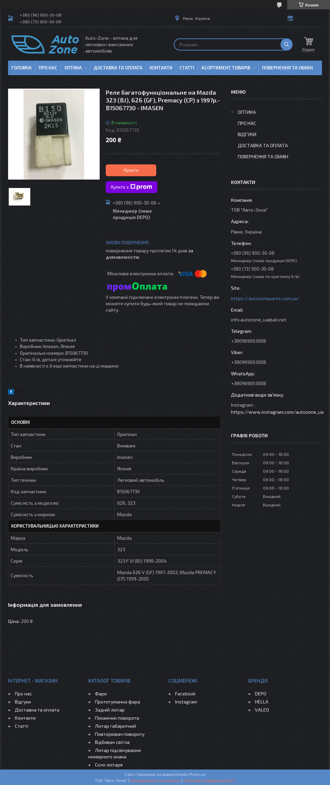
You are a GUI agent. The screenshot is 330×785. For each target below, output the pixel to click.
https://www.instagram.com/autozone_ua (277, 412)
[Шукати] (286, 44)
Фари (101, 693)
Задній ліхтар (110, 710)
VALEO (262, 710)
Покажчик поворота (117, 718)
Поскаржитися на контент (155, 780)
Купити (131, 170)
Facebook (185, 693)
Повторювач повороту (119, 734)
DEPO (260, 693)
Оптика (73, 67)
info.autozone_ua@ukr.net (259, 319)
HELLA (261, 701)
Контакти (161, 67)
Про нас (48, 67)
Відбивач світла (112, 742)
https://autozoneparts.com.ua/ (265, 298)
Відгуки (247, 134)
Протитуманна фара (117, 701)
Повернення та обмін (287, 67)
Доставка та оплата (118, 67)
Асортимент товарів (225, 67)
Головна (21, 67)
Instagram (186, 701)
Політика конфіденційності (209, 780)
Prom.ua (197, 774)
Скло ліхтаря (109, 764)
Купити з (131, 187)
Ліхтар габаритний (115, 726)
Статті (186, 67)
